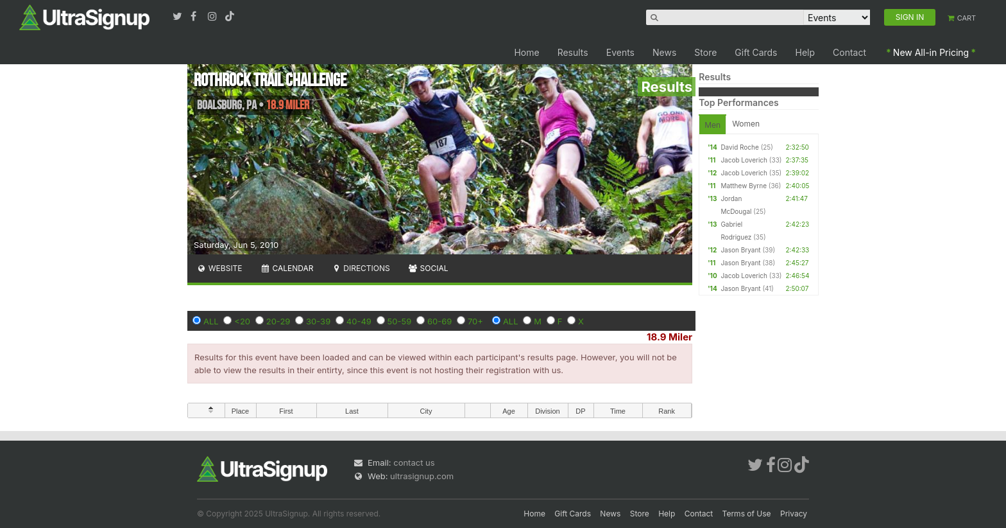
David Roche (739, 147)
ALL (211, 321)
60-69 (439, 321)
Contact (849, 52)
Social (428, 268)
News (664, 52)
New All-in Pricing (931, 52)
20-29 (278, 321)
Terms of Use (746, 513)
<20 (242, 321)
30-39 (318, 321)
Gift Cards (756, 52)
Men (712, 125)
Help (805, 52)
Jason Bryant (740, 250)
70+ (475, 321)
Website (219, 268)
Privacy (793, 513)
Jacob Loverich (743, 160)
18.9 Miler (669, 337)
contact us (413, 462)
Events (620, 52)
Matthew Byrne (743, 185)
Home (526, 52)
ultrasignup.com (422, 476)
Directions (360, 268)
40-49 (358, 321)
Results (573, 52)
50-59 (400, 321)
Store (705, 52)
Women (746, 123)
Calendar (287, 268)
